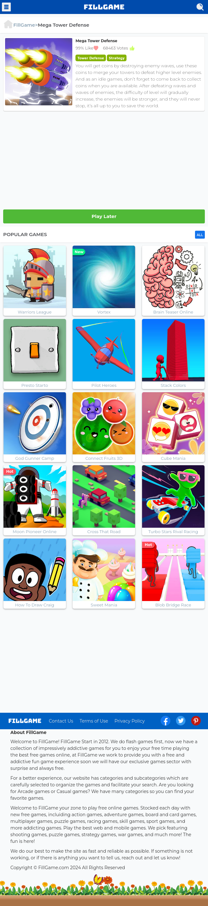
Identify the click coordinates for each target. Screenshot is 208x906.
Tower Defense (90, 58)
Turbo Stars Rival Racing (173, 531)
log (24, 720)
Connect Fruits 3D (103, 458)
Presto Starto (34, 385)
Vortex (104, 311)
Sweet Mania (104, 604)
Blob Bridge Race (173, 604)
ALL (200, 235)
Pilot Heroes (103, 385)
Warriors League (35, 311)
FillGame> (20, 25)
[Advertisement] (104, 158)
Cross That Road (103, 531)
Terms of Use (94, 721)
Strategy (117, 58)
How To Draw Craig (34, 604)
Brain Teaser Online (173, 311)
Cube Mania (173, 458)
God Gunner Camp (34, 458)
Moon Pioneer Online (34, 531)
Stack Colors (173, 385)
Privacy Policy (129, 721)
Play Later (104, 216)
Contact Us (61, 721)
